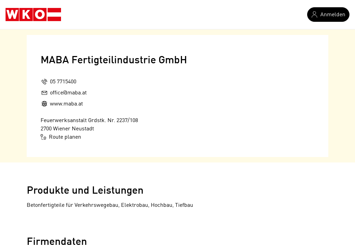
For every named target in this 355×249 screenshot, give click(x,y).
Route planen (61, 136)
